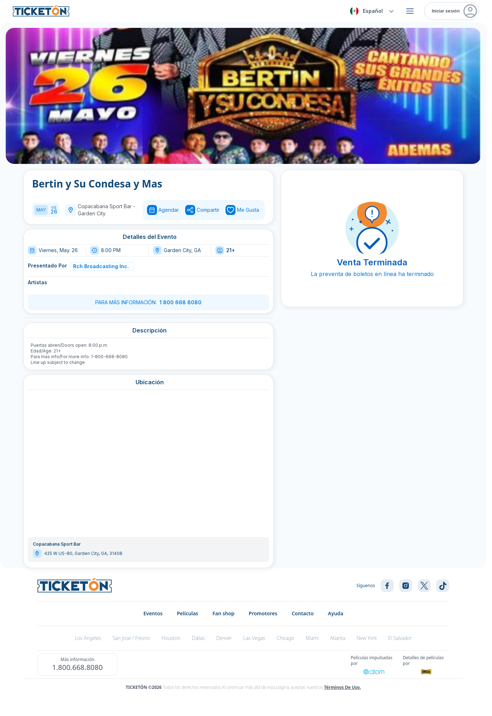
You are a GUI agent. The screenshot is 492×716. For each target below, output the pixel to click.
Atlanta (337, 638)
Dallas (198, 638)
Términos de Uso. (342, 687)
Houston (171, 638)
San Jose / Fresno (131, 638)
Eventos (153, 613)
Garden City (92, 213)
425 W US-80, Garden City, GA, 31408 (83, 553)
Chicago (285, 638)
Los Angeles (88, 638)
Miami (312, 638)
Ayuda (335, 613)
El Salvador (400, 638)
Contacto (302, 613)
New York (367, 638)
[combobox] (371, 11)
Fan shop (224, 613)
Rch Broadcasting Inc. (101, 266)
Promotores (263, 613)
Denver (224, 638)
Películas (187, 613)
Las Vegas (254, 638)
